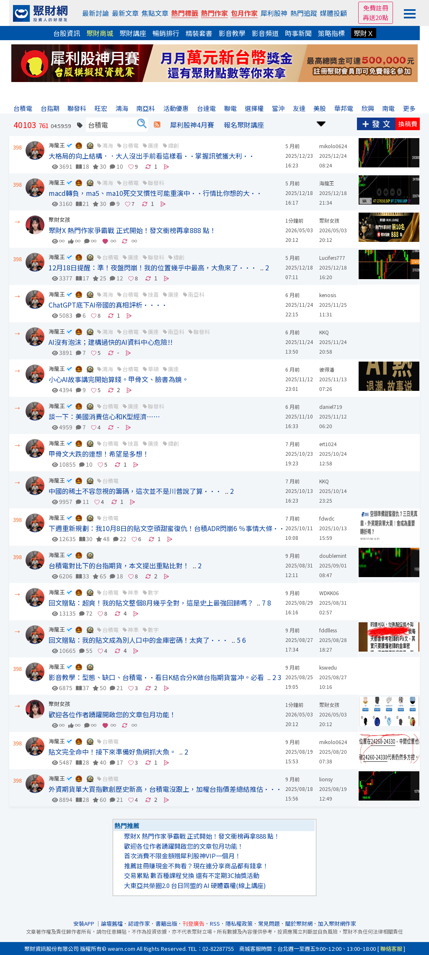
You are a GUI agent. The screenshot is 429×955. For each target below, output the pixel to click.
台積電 (130, 145)
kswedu (328, 667)
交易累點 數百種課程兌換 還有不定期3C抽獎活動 (191, 875)
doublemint (332, 555)
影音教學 (232, 33)
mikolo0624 (333, 145)
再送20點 (375, 17)
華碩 (153, 369)
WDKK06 (329, 592)
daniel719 (330, 406)
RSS (215, 923)
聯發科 (156, 183)
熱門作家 (214, 13)
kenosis (327, 294)
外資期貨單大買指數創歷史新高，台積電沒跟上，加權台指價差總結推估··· (165, 789)
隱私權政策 (239, 923)
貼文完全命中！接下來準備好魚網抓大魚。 (112, 752)
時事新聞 (298, 33)
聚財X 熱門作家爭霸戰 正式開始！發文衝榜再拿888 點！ (132, 230)
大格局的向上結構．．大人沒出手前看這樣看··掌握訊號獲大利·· (152, 156)
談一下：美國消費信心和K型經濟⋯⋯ (104, 416)
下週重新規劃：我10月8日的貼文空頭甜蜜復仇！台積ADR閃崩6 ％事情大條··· (170, 528)
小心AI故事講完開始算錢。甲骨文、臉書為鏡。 (119, 379)
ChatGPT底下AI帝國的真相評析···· (108, 305)
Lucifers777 (332, 257)
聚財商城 (99, 33)
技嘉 (153, 294)
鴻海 (107, 145)
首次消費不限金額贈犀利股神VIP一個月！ (182, 855)
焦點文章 (155, 13)
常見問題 (269, 923)
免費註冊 (375, 7)
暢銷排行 (165, 33)
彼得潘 (326, 369)
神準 (133, 592)
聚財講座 (132, 33)
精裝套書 (199, 33)
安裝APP (84, 923)
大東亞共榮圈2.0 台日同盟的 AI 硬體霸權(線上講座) (195, 885)
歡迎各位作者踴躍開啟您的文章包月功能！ (112, 714)
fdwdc (326, 518)
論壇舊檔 (112, 923)
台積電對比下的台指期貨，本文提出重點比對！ (119, 565)
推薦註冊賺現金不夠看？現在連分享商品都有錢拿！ (196, 865)
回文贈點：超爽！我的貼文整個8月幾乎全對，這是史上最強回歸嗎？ (151, 603)
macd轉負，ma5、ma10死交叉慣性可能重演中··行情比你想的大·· (155, 193)
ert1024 (328, 443)
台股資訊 (66, 33)
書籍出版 (166, 923)
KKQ (324, 332)
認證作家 (139, 923)
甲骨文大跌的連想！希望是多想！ (99, 454)
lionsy (326, 779)
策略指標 (331, 33)
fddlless (328, 630)
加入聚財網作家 (337, 923)
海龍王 (57, 145)
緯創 (173, 145)
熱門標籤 (184, 13)
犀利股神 (274, 13)
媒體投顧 (333, 13)
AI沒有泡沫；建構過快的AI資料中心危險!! (111, 342)
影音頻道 (265, 33)
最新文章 (125, 13)
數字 (153, 592)
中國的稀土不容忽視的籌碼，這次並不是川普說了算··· (135, 491)
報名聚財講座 (244, 125)
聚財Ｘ (364, 33)
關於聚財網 (299, 923)
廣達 (153, 145)
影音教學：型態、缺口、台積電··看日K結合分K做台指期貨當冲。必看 (156, 677)
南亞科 (196, 294)
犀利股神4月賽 (192, 125)
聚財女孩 (59, 219)
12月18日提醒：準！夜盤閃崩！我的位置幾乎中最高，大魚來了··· (153, 267)
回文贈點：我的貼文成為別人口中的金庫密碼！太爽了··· (138, 640)
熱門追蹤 (303, 13)
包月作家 (244, 13)
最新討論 (95, 13)
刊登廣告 (193, 923)
